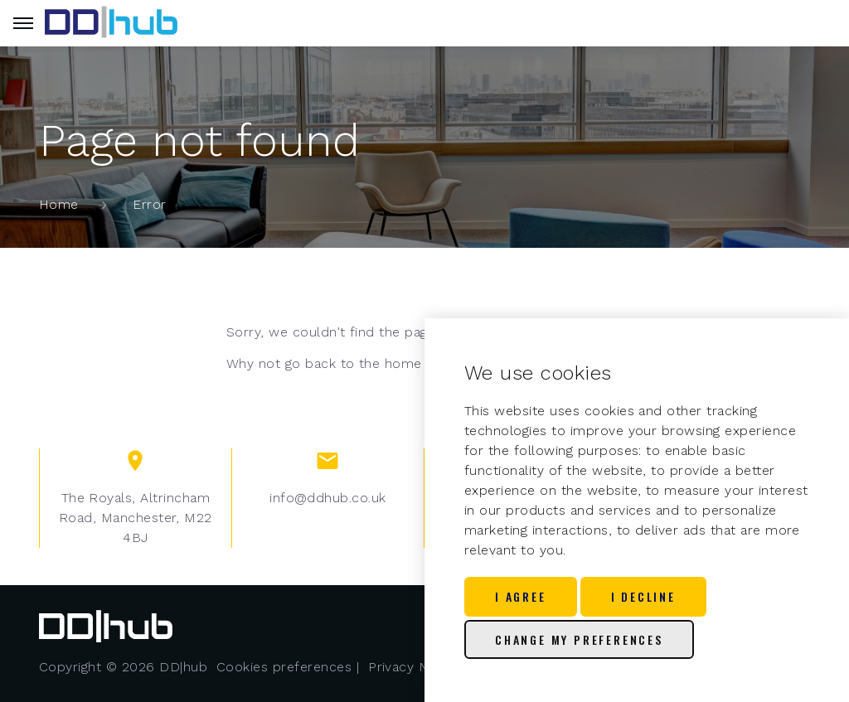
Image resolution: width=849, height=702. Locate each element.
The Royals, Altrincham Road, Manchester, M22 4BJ (135, 517)
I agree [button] (520, 596)
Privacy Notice (415, 667)
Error (149, 204)
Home (59, 204)
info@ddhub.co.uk (327, 498)
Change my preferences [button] (579, 639)
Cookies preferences (284, 667)
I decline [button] (643, 596)
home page (421, 363)
